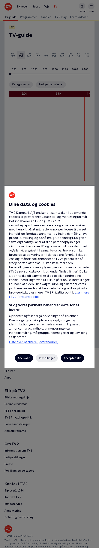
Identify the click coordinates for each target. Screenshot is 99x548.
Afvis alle (24, 358)
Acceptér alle (72, 358)
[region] (49, 274)
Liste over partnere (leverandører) (33, 342)
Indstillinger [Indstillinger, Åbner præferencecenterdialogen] (47, 358)
